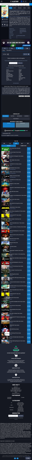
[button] (30, 1)
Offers (3, 50)
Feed (29, 7)
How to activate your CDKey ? (16, 391)
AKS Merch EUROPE (20, 411)
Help (28, 458)
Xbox (11, 405)
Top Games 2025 (20, 409)
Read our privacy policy (26, 456)
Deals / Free (20, 406)
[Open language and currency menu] (24, 1)
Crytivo (21, 32)
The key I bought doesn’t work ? (16, 390)
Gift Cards (20, 405)
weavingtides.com (23, 30)
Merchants (9, 398)
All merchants (16, 83)
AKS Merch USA (20, 410)
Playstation (11, 407)
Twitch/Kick (9, 397)
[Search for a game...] (16, 4)
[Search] (30, 4)
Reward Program (20, 404)
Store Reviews (20, 407)
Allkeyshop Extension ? (16, 393)
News (25, 7)
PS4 (18, 35)
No (17, 458)
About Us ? (16, 386)
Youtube (22, 397)
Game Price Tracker (20, 403)
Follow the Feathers (23, 31)
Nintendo (11, 409)
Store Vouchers (20, 402)
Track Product (16, 118)
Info (10, 7)
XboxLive (19, 7)
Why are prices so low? (16, 389)
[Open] (1, 1)
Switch (24, 35)
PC (16, 35)
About (14, 7)
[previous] (2, 17)
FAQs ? (16, 392)
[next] (7, 17)
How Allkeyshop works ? (16, 388)
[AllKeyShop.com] (14, 1)
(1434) (20, 130)
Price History (9, 50)
